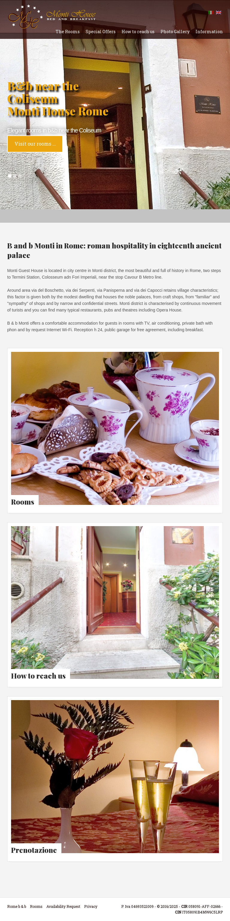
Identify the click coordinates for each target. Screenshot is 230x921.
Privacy (90, 906)
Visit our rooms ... (35, 143)
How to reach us (138, 31)
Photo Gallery (175, 31)
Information (209, 31)
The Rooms (68, 31)
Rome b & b (16, 906)
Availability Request (63, 906)
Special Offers (101, 31)
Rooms (36, 906)
